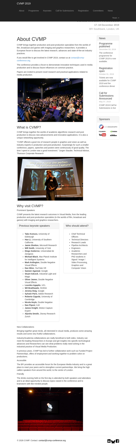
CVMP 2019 (24, 3)
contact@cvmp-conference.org (52, 440)
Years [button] (115, 18)
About (21, 11)
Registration (83, 11)
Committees (98, 11)
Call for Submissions (65, 11)
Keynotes (47, 11)
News (110, 11)
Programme (33, 11)
